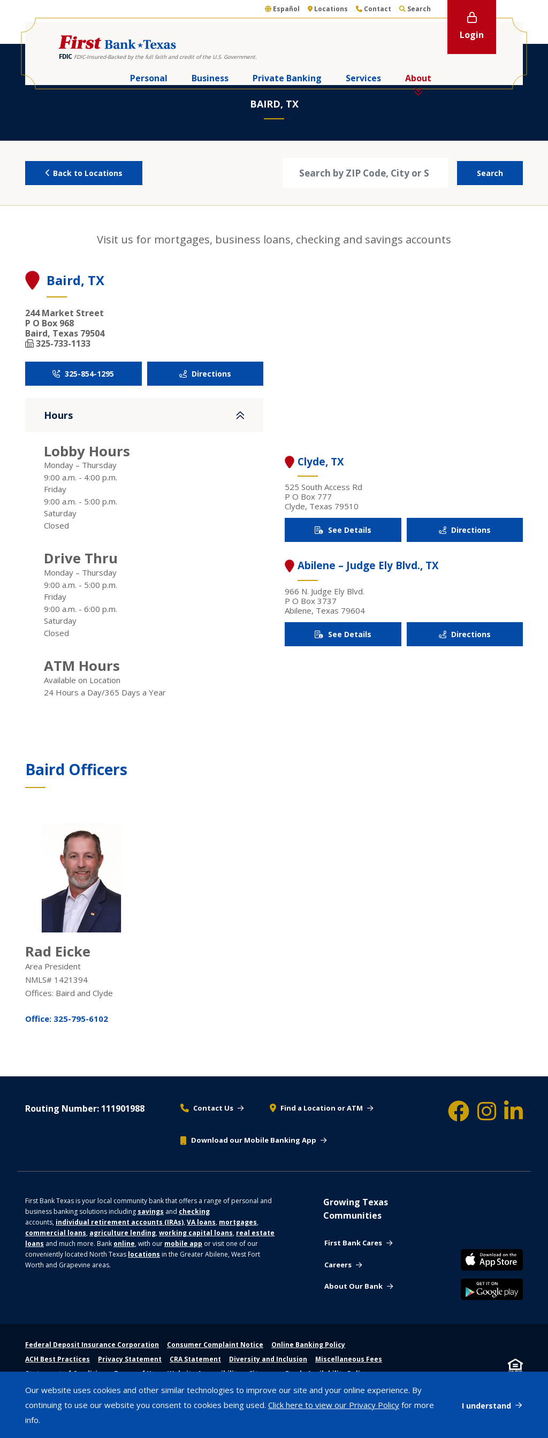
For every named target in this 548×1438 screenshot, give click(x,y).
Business (210, 78)
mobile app (183, 1243)
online (124, 1243)
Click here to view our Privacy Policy (333, 1404)
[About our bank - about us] (358, 1286)
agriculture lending (122, 1232)
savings (151, 1211)
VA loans (201, 1222)
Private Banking (287, 78)
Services (363, 78)
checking (194, 1211)
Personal (149, 78)
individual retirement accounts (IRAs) (120, 1222)
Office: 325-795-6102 (66, 1018)
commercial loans (55, 1232)
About (418, 78)
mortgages (238, 1222)
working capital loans (196, 1232)
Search (490, 173)
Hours (58, 415)
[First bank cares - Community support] (358, 1243)
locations (144, 1254)
